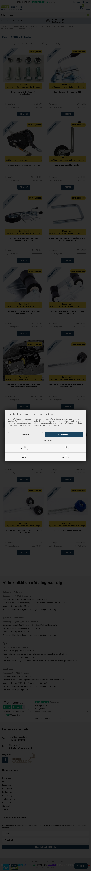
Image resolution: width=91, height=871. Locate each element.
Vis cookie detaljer (45, 440)
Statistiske (65, 457)
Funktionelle (25, 457)
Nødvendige (25, 449)
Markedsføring (66, 449)
